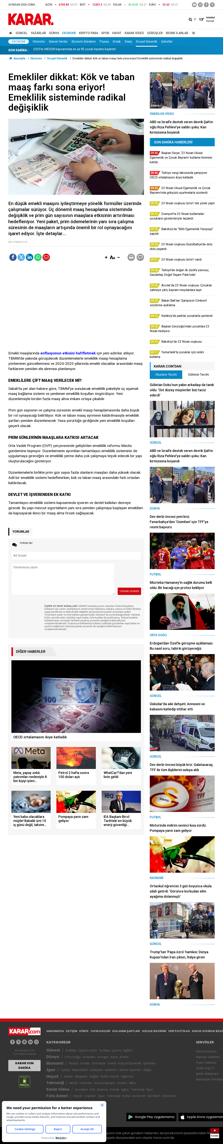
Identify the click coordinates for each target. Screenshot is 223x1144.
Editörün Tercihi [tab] (198, 374)
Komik (114, 1089)
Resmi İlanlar (177, 33)
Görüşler (155, 33)
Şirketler (167, 41)
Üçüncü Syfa (87, 1050)
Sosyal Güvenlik (146, 41)
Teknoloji (55, 1082)
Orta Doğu (73, 1057)
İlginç (125, 1089)
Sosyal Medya (104, 1083)
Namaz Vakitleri (208, 1057)
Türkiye (104, 1050)
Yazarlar (38, 33)
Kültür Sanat (109, 1076)
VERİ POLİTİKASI (179, 1031)
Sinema (102, 1089)
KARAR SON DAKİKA (24, 1065)
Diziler (68, 1076)
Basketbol (80, 1070)
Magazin (81, 1076)
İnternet (85, 1083)
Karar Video (134, 33)
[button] (106, 257)
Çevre (116, 1050)
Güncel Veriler (58, 41)
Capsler (90, 1096)
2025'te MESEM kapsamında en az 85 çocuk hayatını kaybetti (74, 50)
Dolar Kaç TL (205, 1068)
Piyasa (104, 41)
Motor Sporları (130, 1070)
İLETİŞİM (71, 1031)
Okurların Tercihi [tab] (166, 374)
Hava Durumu (206, 1051)
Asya (113, 1057)
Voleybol (96, 1070)
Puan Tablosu (206, 1062)
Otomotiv (39, 41)
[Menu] (193, 33)
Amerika (89, 1057)
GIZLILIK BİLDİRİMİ (154, 1031)
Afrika (123, 1057)
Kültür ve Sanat (133, 1096)
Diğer (147, 1070)
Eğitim (128, 1050)
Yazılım (122, 1083)
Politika (71, 1050)
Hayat (117, 33)
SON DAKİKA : (18, 50)
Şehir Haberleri (207, 1074)
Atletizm (111, 1070)
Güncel (22, 33)
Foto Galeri (57, 1096)
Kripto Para (88, 33)
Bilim (132, 1083)
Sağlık (94, 1076)
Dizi (92, 1089)
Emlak (117, 41)
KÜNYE (84, 1031)
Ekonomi (69, 33)
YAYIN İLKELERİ (100, 1031)
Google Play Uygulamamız (154, 1117)
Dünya (54, 33)
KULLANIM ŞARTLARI (126, 1031)
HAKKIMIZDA (55, 1031)
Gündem (81, 1089)
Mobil (73, 1083)
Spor (105, 33)
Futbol (65, 1070)
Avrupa (102, 1057)
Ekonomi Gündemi (83, 41)
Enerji (128, 41)
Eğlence (127, 1076)
